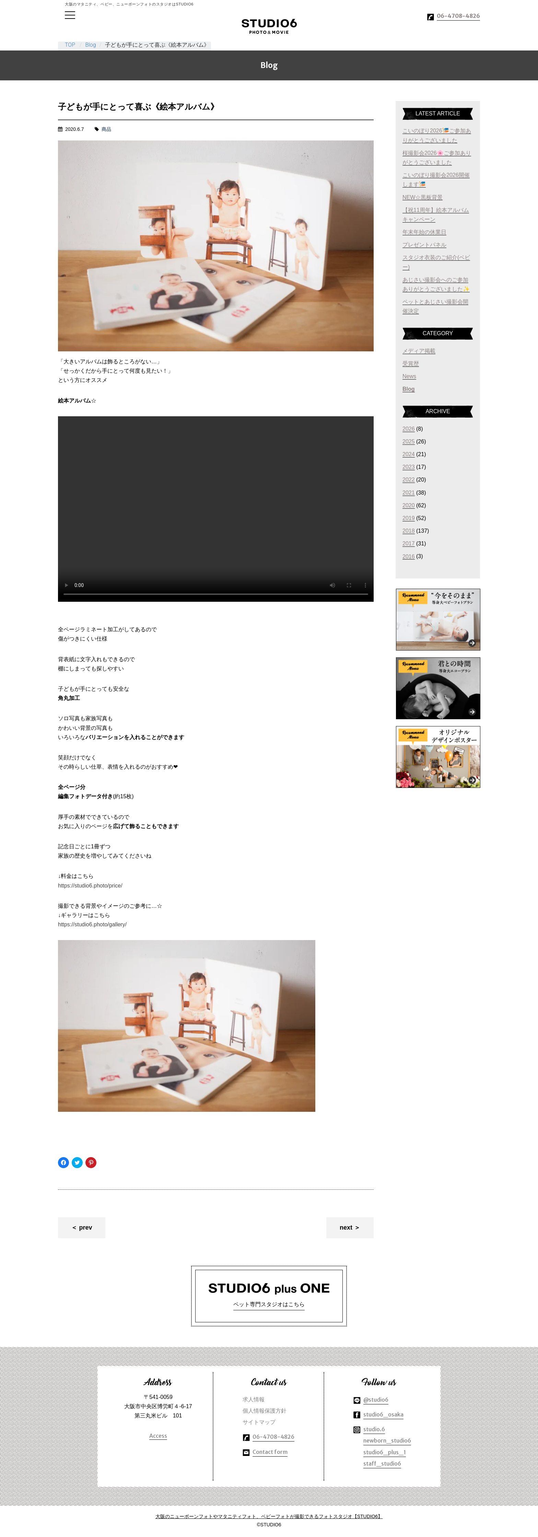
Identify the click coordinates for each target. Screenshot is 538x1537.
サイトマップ (259, 1423)
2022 (408, 480)
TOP (70, 45)
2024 (408, 454)
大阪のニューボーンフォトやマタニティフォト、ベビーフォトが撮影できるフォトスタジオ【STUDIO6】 (269, 1517)
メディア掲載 (418, 351)
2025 (408, 441)
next (346, 1227)
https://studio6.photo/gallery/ (92, 924)
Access (158, 1436)
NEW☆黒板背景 (422, 197)
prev (85, 1227)
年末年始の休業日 (424, 232)
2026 (408, 429)
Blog (90, 45)
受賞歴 (410, 363)
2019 (408, 518)
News (409, 376)
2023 (408, 467)
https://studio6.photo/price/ (90, 886)
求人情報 (254, 1400)
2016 (408, 556)
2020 (408, 505)
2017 (408, 543)
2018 (408, 531)
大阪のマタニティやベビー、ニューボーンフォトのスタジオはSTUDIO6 (269, 26)
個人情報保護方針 (264, 1411)
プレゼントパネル (424, 245)
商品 (106, 129)
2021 (408, 493)
